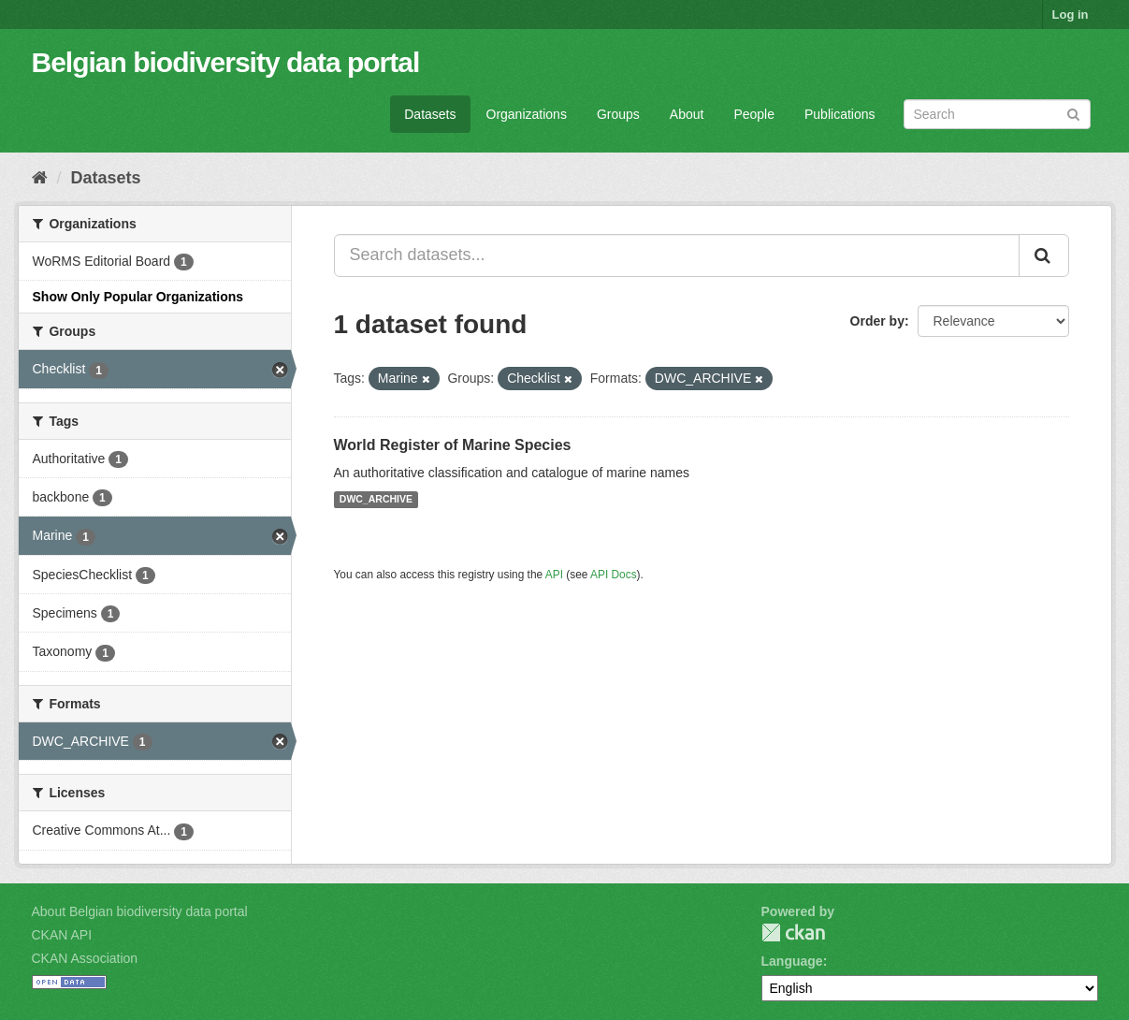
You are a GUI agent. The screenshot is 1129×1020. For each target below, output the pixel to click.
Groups (618, 114)
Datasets (430, 114)
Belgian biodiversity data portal (226, 62)
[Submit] (1073, 113)
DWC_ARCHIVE (376, 499)
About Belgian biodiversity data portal (140, 911)
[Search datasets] (997, 114)
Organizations (526, 114)
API (554, 574)
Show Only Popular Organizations (138, 296)
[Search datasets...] (677, 255)
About (687, 114)
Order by (877, 320)
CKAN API (62, 934)
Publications (840, 114)
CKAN (793, 932)
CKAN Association (85, 958)
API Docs (613, 574)
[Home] (40, 177)
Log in (1070, 14)
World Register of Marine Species (453, 445)
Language (792, 961)
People (753, 114)
